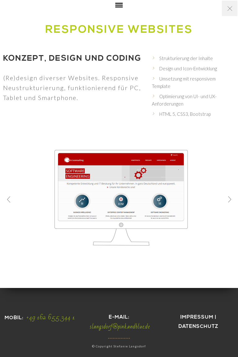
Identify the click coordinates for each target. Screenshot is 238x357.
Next (229, 199)
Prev (8, 199)
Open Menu (119, 10)
